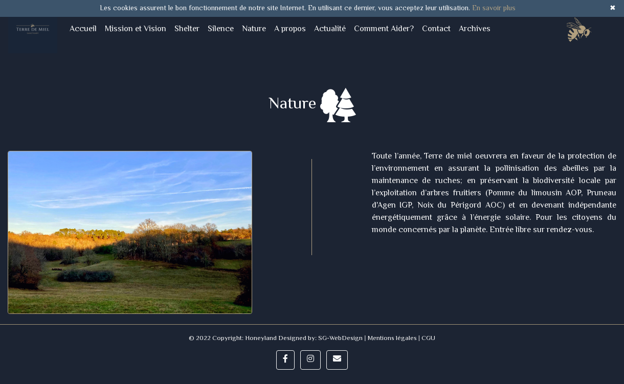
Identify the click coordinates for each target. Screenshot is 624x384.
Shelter (186, 29)
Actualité (330, 29)
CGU (427, 338)
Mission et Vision (135, 29)
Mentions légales (392, 338)
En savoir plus (494, 8)
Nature (254, 29)
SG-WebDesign (340, 338)
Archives (475, 29)
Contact (436, 29)
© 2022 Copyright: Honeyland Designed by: (253, 338)
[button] (285, 360)
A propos (290, 29)
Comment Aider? (384, 29)
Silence (221, 29)
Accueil (85, 29)
